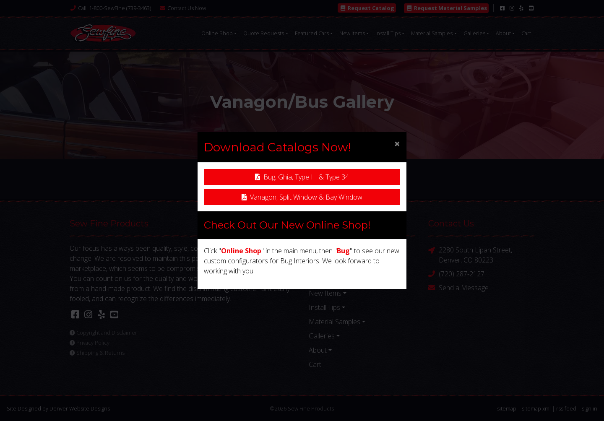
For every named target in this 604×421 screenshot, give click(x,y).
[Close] (397, 143)
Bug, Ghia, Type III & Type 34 (302, 177)
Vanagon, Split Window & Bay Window (302, 197)
